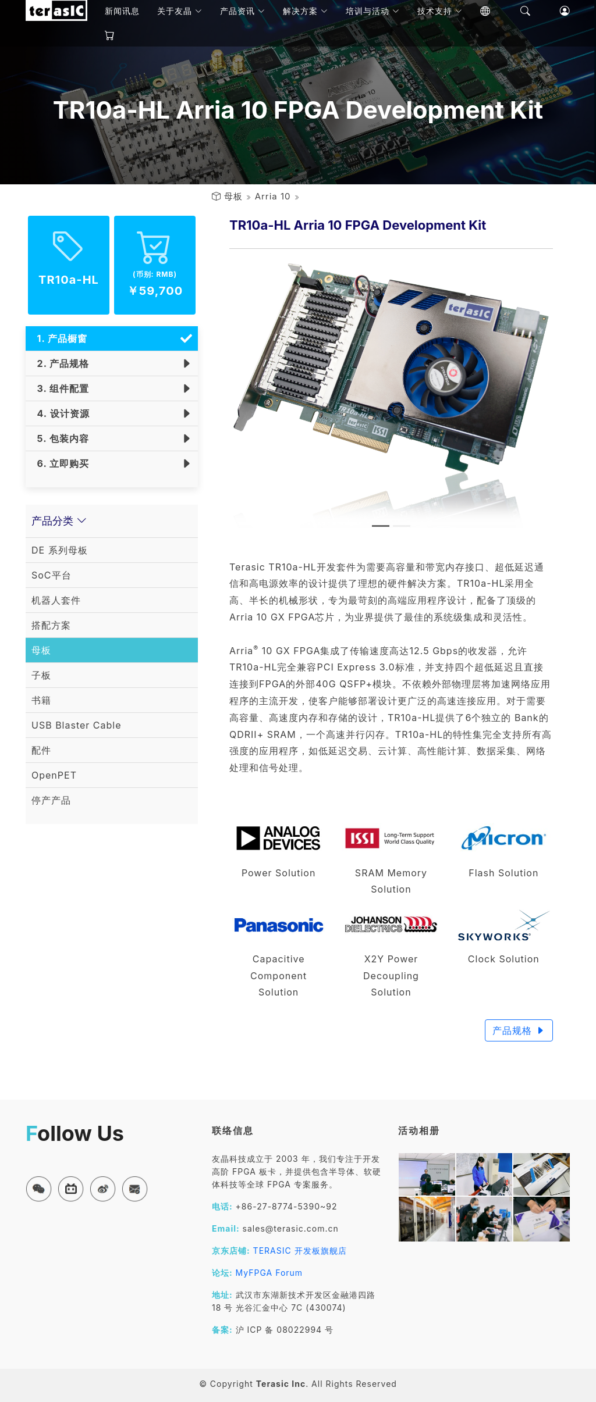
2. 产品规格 (60, 363)
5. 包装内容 (60, 438)
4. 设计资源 (60, 413)
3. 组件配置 (60, 388)
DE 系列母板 (59, 550)
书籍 (41, 700)
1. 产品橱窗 (59, 338)
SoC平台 (51, 575)
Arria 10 (273, 196)
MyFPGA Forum (269, 1273)
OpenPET (54, 775)
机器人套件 (56, 600)
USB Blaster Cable (76, 725)
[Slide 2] (401, 526)
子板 (41, 675)
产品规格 (518, 1030)
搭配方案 (51, 625)
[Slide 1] (380, 526)
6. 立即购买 (60, 463)
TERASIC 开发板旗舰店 (300, 1250)
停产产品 (51, 800)
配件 (41, 750)
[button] (39, 1189)
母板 (233, 196)
